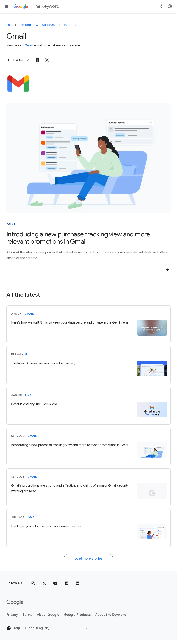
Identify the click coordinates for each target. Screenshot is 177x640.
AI (25, 354)
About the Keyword (110, 615)
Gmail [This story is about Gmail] (11, 224)
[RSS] (28, 60)
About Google (48, 615)
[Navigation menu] (6, 6)
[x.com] (47, 60)
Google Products (77, 615)
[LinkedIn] (77, 583)
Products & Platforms (37, 25)
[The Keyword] (8, 25)
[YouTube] (55, 583)
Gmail (29, 45)
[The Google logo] (14, 602)
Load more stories (88, 559)
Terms (27, 615)
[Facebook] (37, 60)
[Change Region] (57, 628)
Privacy (12, 615)
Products (71, 25)
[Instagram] (33, 583)
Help (13, 628)
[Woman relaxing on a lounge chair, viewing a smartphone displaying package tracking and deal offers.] (88, 158)
